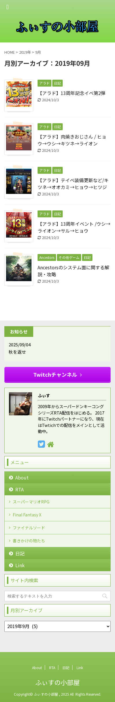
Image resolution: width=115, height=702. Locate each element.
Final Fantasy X (27, 515)
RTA (19, 489)
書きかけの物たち (29, 541)
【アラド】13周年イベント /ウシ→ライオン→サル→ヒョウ (74, 227)
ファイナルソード (29, 528)
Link (20, 565)
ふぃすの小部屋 (57, 682)
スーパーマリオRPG (31, 502)
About (22, 477)
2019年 (25, 52)
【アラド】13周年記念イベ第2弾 (71, 92)
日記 (20, 553)
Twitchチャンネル (57, 374)
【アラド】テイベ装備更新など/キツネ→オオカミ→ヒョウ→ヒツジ (73, 184)
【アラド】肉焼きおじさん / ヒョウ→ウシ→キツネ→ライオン (72, 140)
